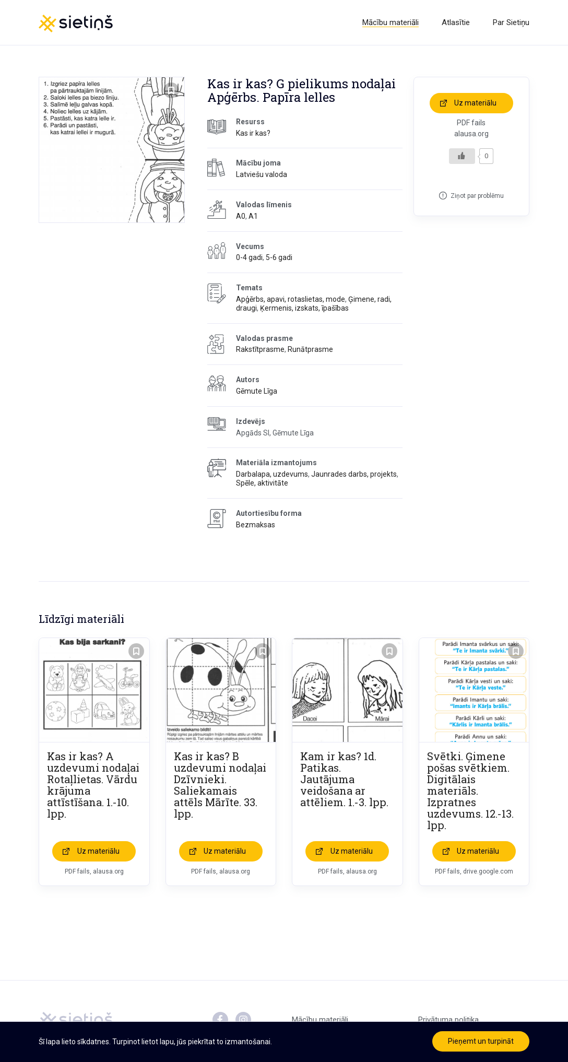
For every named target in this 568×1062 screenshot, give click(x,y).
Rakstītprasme (260, 349)
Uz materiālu (475, 103)
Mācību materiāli (390, 22)
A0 (240, 216)
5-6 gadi (279, 257)
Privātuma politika (448, 1019)
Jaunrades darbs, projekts (354, 474)
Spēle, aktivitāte (262, 483)
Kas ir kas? (253, 133)
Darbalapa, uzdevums (272, 474)
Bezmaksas (255, 525)
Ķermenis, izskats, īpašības (304, 308)
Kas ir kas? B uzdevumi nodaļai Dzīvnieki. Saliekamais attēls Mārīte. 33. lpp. (220, 784)
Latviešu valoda (261, 174)
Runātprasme (310, 349)
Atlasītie (456, 22)
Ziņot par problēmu (477, 195)
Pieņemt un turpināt (481, 1041)
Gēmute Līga (256, 391)
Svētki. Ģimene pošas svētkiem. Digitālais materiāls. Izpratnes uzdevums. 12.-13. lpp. (470, 790)
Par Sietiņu (511, 22)
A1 (253, 216)
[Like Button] (462, 156)
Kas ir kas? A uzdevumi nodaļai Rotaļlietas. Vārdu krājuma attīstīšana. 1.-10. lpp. (93, 784)
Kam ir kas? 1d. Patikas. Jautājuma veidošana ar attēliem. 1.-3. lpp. (344, 779)
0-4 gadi (249, 257)
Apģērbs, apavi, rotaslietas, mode (290, 299)
